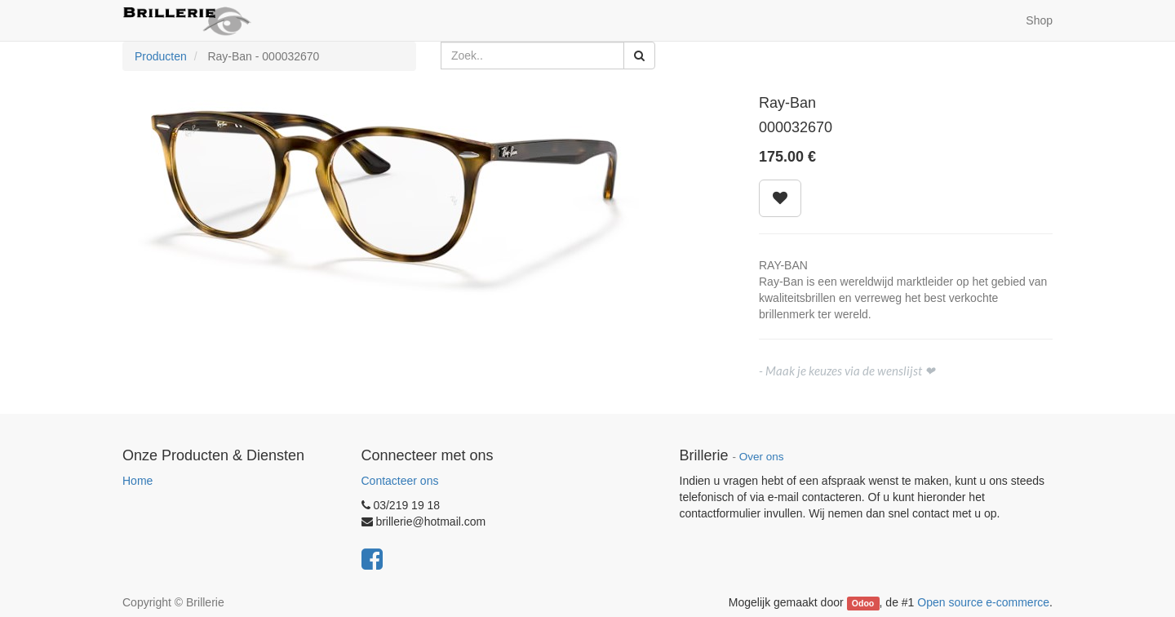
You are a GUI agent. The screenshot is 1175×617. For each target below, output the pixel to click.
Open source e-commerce (983, 602)
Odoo (863, 603)
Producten (161, 56)
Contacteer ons (400, 480)
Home (137, 480)
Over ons (761, 457)
